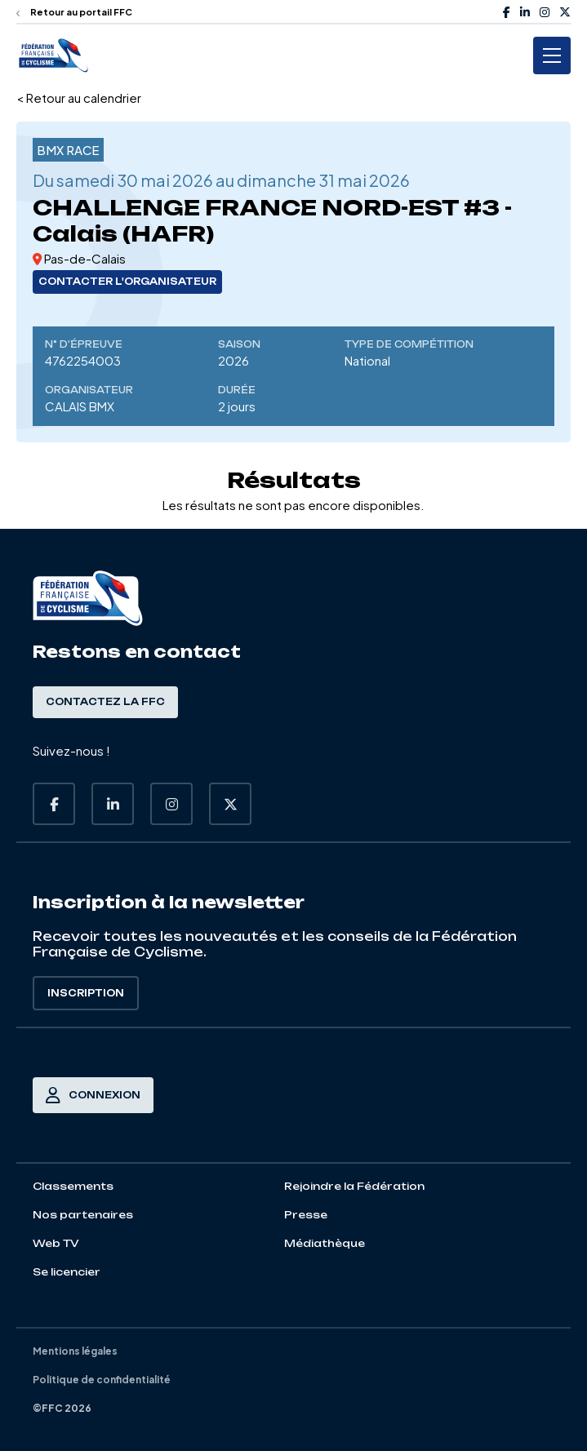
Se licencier (66, 1272)
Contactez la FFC (105, 702)
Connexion (93, 1095)
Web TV (56, 1243)
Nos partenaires (83, 1215)
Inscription (85, 993)
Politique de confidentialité (102, 1379)
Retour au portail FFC (74, 12)
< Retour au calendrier (78, 97)
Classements (73, 1186)
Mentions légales (75, 1351)
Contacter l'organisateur (127, 281)
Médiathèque (324, 1243)
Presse (305, 1215)
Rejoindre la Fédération (354, 1186)
